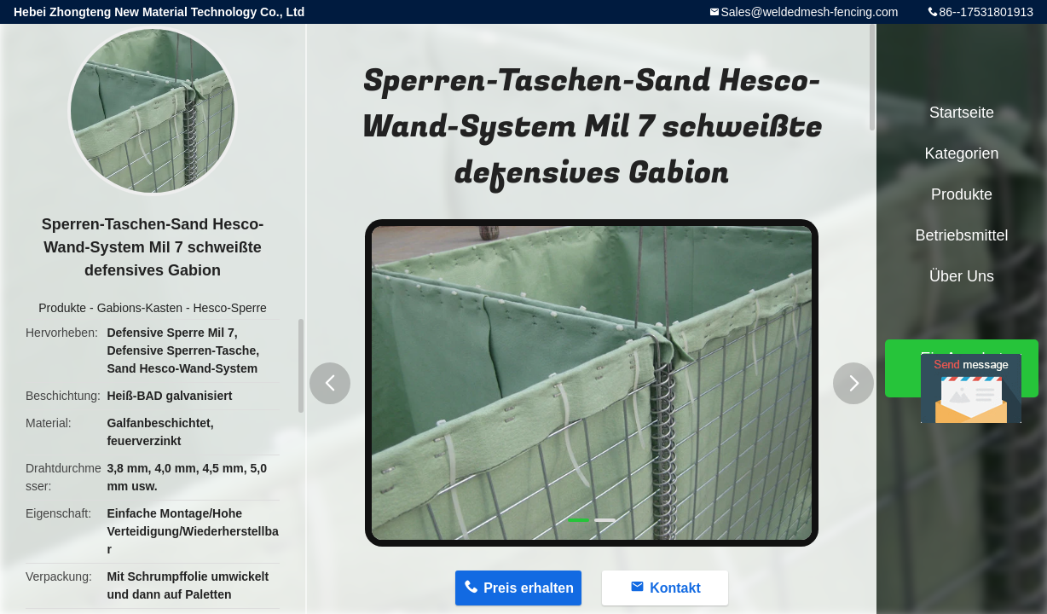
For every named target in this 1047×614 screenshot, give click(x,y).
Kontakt (675, 588)
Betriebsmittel (961, 235)
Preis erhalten (528, 588)
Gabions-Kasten (139, 308)
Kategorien (961, 153)
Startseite (961, 112)
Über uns (961, 276)
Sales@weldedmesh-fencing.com (809, 12)
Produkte (62, 308)
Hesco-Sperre (229, 308)
